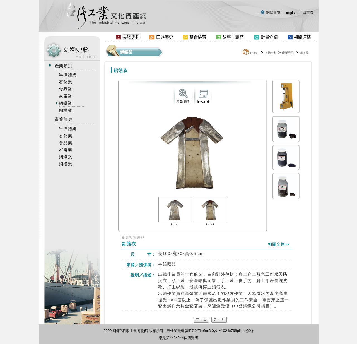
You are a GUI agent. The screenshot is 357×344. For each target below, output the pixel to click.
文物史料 (271, 52)
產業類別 (288, 52)
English (292, 12)
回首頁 (308, 12)
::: (257, 12)
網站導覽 (273, 12)
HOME (255, 52)
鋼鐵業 (304, 52)
